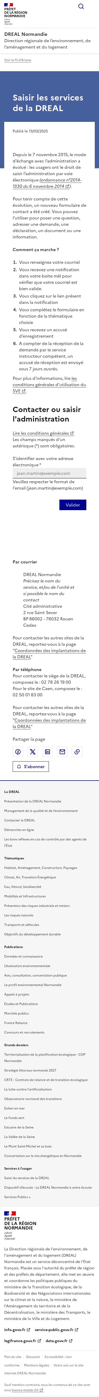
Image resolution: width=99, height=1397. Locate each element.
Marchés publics (16, 1013)
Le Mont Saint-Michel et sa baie (27, 1146)
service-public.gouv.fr (54, 1330)
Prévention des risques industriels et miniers (37, 905)
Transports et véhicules (21, 924)
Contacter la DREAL (19, 820)
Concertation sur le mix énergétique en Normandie (43, 1156)
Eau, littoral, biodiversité (22, 886)
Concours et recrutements (24, 1032)
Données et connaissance (23, 956)
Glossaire (33, 1357)
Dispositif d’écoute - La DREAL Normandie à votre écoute (48, 1187)
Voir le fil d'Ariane (17, 60)
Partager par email (62, 752)
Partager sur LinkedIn (47, 752)
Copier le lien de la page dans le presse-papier (77, 752)
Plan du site (12, 1357)
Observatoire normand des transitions (33, 1099)
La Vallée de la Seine (19, 1137)
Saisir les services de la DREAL (26, 1178)
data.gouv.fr (57, 1341)
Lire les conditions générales (41, 433)
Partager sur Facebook (18, 752)
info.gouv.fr (14, 1330)
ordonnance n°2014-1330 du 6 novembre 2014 (47, 183)
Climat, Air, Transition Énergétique (30, 877)
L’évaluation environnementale (27, 966)
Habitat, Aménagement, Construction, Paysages (40, 867)
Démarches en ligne (19, 829)
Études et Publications (21, 1004)
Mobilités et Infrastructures (25, 896)
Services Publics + (17, 1197)
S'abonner (31, 766)
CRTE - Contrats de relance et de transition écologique (46, 1080)
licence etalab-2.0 (25, 1390)
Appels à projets (16, 994)
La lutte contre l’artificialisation (28, 1089)
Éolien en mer (14, 1108)
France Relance (15, 1023)
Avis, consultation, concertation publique (35, 975)
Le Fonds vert (14, 1118)
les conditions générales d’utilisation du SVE (49, 384)
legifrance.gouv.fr (20, 1341)
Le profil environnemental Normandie (33, 985)
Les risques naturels (18, 915)
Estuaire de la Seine (19, 1127)
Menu (91, 6)
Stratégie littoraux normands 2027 (30, 1070)
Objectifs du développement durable (32, 934)
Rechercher (81, 6)
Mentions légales (36, 1365)
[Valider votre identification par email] (72, 505)
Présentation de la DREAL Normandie (32, 801)
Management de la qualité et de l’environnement (41, 810)
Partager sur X (32, 752)
